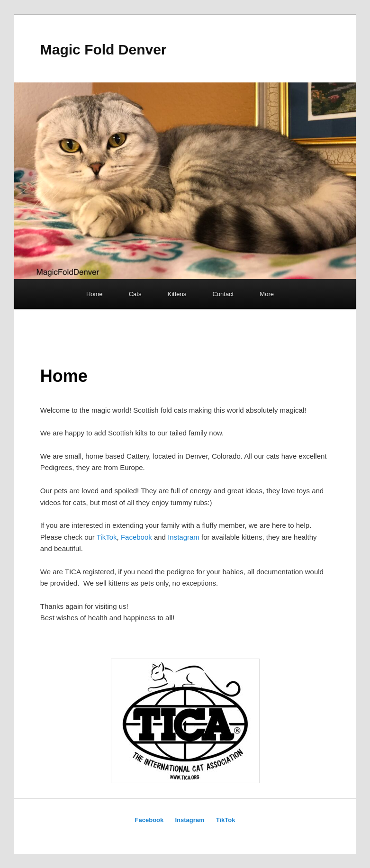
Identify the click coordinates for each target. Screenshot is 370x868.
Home (94, 294)
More (267, 294)
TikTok (107, 537)
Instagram (183, 537)
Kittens (177, 294)
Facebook (136, 537)
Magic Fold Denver (103, 49)
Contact (223, 294)
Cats (135, 294)
